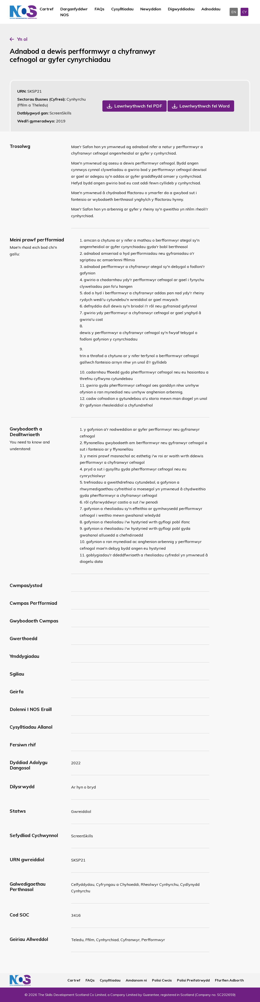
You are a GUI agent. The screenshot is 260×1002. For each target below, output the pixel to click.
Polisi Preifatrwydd (193, 980)
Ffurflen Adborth (229, 980)
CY (244, 12)
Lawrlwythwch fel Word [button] (204, 106)
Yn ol (22, 39)
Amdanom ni (136, 980)
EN (233, 12)
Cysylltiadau (122, 8)
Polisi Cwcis (162, 980)
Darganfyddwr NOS (74, 11)
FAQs (99, 8)
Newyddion (150, 8)
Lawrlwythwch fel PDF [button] (138, 106)
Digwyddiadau (181, 8)
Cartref (46, 8)
